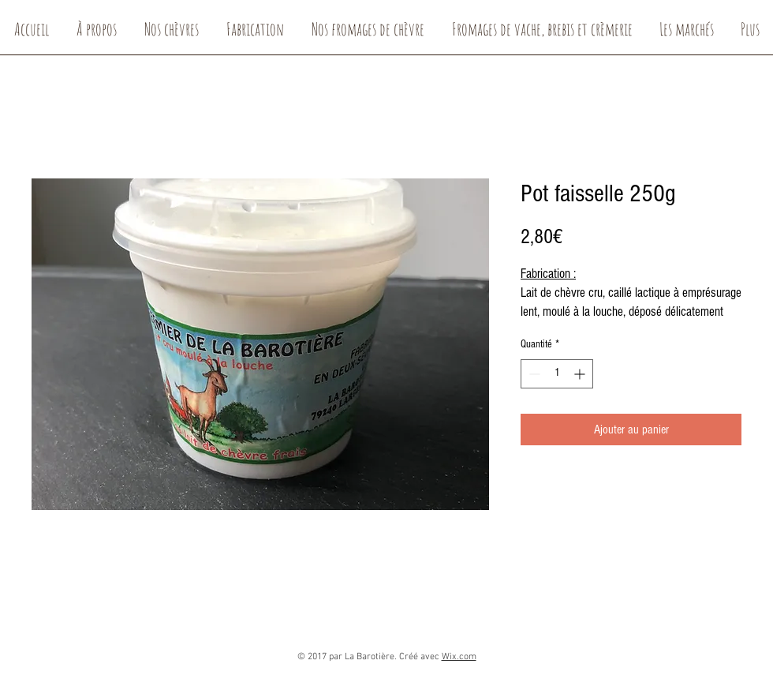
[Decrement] (533, 374)
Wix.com (459, 656)
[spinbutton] (557, 374)
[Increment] (581, 374)
